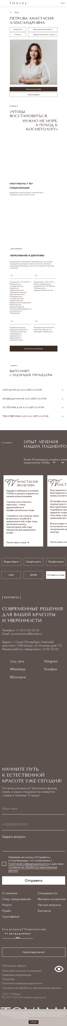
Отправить (34, 880)
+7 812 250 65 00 (27, 630)
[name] (33, 808)
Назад (16, 12)
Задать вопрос (14, 837)
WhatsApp (18, 669)
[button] (33, 349)
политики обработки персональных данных (42, 1017)
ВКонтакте (18, 677)
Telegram (51, 661)
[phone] (33, 824)
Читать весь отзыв (16, 542)
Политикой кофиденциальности (28, 863)
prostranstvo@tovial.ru (26, 634)
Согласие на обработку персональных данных (32, 868)
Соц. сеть (17, 661)
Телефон (50, 669)
